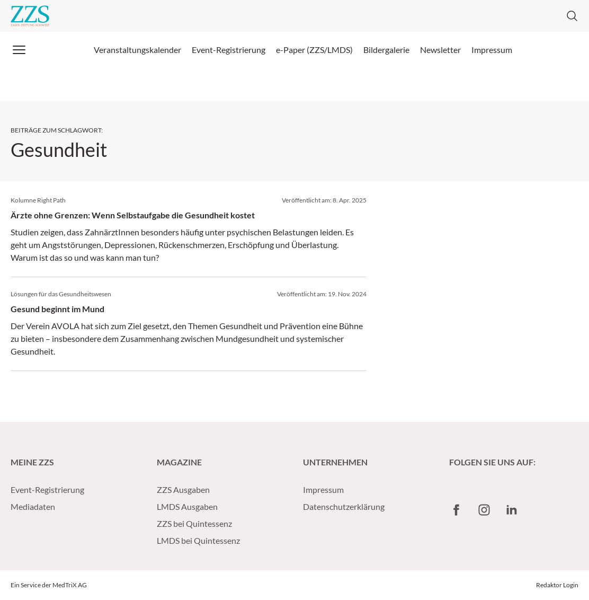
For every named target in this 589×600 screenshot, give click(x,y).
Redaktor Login (557, 585)
